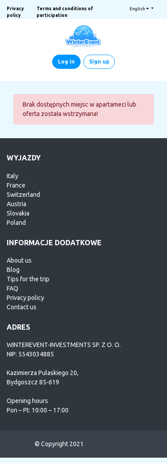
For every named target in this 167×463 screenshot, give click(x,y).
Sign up (99, 61)
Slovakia (18, 213)
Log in (66, 61)
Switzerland (23, 194)
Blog (13, 269)
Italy (12, 176)
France (16, 185)
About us (19, 260)
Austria (16, 204)
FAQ (12, 288)
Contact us (22, 307)
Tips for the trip (28, 279)
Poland (16, 222)
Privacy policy (25, 297)
